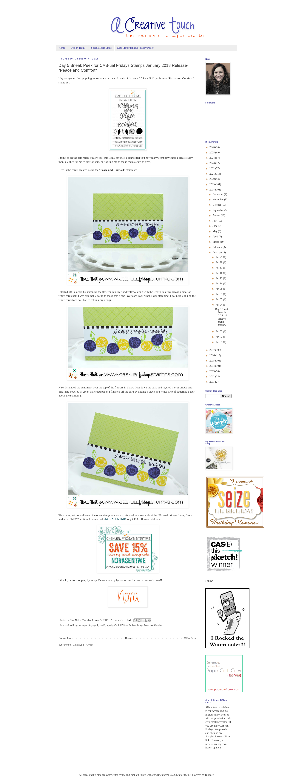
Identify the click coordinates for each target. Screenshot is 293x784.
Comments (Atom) (82, 644)
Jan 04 (219, 304)
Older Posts (190, 638)
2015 (212, 360)
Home (62, 47)
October (217, 204)
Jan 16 (219, 273)
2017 (212, 350)
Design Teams (78, 47)
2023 (212, 163)
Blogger (209, 775)
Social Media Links (101, 47)
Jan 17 (219, 267)
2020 (212, 179)
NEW (74, 519)
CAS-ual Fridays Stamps (152, 78)
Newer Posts (66, 638)
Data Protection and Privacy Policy (135, 47)
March (216, 241)
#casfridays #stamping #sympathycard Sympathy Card (93, 625)
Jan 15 (219, 278)
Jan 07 (219, 294)
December (218, 194)
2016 (212, 355)
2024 (212, 157)
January (216, 252)
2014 (212, 365)
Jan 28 (219, 262)
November (218, 199)
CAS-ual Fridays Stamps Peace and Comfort (141, 625)
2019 (212, 184)
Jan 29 (219, 257)
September (218, 210)
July (215, 220)
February (217, 247)
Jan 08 (219, 288)
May (215, 231)
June (215, 226)
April (215, 236)
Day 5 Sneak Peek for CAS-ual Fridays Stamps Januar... (222, 317)
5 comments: (117, 620)
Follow (209, 580)
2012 (212, 376)
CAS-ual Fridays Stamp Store (174, 515)
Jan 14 (219, 283)
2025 (212, 152)
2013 (212, 371)
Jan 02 (219, 336)
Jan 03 (219, 331)
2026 (212, 147)
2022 (212, 168)
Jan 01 (219, 342)
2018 (212, 189)
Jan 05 (219, 299)
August (216, 215)
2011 (212, 381)
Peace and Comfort (112, 169)
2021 (212, 173)
